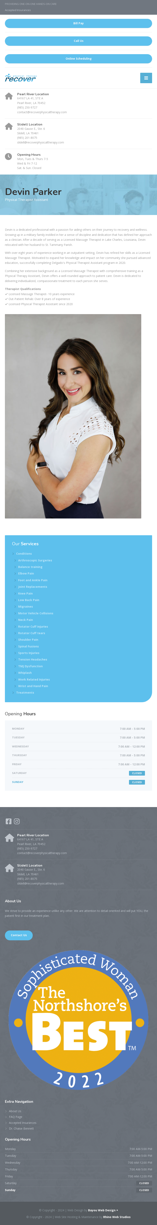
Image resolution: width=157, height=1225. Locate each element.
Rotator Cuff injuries (33, 626)
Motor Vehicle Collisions (35, 613)
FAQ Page (15, 1117)
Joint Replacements (32, 587)
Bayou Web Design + (103, 1210)
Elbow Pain (26, 573)
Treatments (25, 692)
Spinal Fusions (28, 646)
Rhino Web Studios (117, 1217)
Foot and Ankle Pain (32, 580)
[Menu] (146, 78)
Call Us (78, 41)
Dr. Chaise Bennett (21, 1128)
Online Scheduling (79, 58)
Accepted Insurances (18, 10)
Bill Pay (78, 23)
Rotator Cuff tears (31, 633)
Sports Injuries (28, 653)
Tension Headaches (32, 659)
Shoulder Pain (28, 640)
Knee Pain (25, 593)
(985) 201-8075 (27, 138)
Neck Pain (25, 620)
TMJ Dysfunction (30, 666)
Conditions (24, 553)
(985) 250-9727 (27, 107)
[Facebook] (9, 823)
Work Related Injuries (34, 679)
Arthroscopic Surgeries (35, 560)
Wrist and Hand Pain (33, 686)
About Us (15, 1111)
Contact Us (19, 935)
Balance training (30, 567)
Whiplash (25, 673)
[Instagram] (17, 823)
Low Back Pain (28, 600)
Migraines (25, 606)
